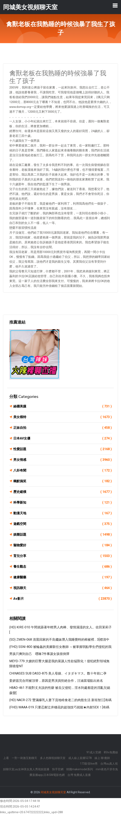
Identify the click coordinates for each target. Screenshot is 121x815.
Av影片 (62, 599)
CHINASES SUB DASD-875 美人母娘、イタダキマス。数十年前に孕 (57, 673)
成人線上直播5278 (80, 758)
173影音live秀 (89, 763)
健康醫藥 (62, 577)
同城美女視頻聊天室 (53, 792)
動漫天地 (62, 513)
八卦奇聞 (62, 470)
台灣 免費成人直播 (79, 774)
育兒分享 (62, 556)
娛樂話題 (62, 534)
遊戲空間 (62, 524)
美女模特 (62, 417)
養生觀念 (62, 566)
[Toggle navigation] (115, 5)
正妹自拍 (62, 428)
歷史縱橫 (62, 492)
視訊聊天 (62, 588)
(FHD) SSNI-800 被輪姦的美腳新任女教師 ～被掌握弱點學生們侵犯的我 (60, 647)
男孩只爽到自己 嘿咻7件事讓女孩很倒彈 (39, 654)
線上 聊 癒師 (102, 758)
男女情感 (62, 460)
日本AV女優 (62, 438)
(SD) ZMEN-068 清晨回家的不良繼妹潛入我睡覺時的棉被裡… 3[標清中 (59, 639)
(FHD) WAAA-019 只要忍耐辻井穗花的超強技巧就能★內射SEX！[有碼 (59, 707)
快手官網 (57, 769)
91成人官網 (93, 752)
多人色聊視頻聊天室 (52, 758)
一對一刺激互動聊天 (24, 758)
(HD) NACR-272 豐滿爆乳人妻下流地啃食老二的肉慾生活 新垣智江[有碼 (60, 700)
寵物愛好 (62, 545)
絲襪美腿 (62, 406)
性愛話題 (62, 449)
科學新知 (62, 502)
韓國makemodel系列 (79, 769)
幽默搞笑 (62, 481)
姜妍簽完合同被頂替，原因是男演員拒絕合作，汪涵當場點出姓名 (56, 681)
